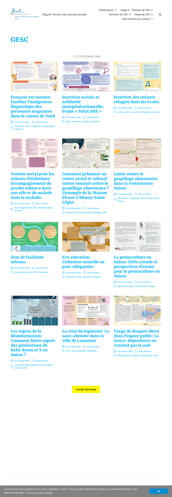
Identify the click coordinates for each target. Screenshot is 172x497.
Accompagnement (23, 207)
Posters (44, 122)
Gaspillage (96, 212)
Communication (22, 365)
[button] (160, 14)
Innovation (44, 272)
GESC (27, 126)
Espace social (84, 212)
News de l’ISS (142, 14)
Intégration (36, 126)
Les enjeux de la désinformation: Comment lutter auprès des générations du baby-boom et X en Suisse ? (33, 343)
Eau (16, 272)
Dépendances (124, 355)
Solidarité (95, 121)
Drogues (135, 355)
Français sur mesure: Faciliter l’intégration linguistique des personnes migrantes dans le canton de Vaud (33, 106)
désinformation (38, 365)
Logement (92, 350)
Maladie (42, 207)
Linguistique (48, 126)
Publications (106, 10)
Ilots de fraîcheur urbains (27, 259)
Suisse (120, 201)
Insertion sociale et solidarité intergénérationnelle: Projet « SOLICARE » (83, 104)
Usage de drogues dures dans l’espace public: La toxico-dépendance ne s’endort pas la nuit (136, 338)
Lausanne (81, 350)
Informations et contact (136, 19)
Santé (50, 207)
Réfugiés (85, 121)
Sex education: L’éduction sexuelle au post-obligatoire (83, 262)
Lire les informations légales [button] (39, 493)
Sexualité (96, 277)
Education (19, 126)
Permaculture (141, 286)
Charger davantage (86, 389)
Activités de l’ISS (118, 14)
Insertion (76, 121)
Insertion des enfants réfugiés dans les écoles (136, 99)
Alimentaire (71, 212)
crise (68, 350)
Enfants (121, 112)
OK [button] (158, 491)
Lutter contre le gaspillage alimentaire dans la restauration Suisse (136, 181)
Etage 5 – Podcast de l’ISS (135, 10)
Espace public (25, 272)
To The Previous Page (86, 56)
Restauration (152, 198)
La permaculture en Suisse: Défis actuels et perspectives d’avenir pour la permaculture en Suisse (137, 266)
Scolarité (155, 112)
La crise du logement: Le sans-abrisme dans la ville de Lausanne (85, 336)
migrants (19, 129)
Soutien (18, 210)
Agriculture (123, 286)
